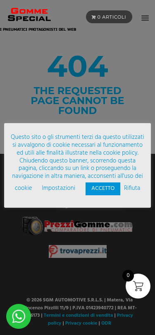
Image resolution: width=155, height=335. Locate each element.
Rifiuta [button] (132, 188)
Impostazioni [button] (58, 188)
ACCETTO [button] (102, 188)
